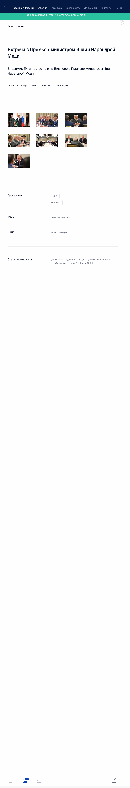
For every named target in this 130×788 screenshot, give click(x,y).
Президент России (23, 5)
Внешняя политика (60, 217)
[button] (5, 5)
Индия (54, 196)
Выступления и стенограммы (97, 259)
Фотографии (16, 26)
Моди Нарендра (59, 232)
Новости (78, 259)
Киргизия (55, 202)
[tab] (11, 781)
